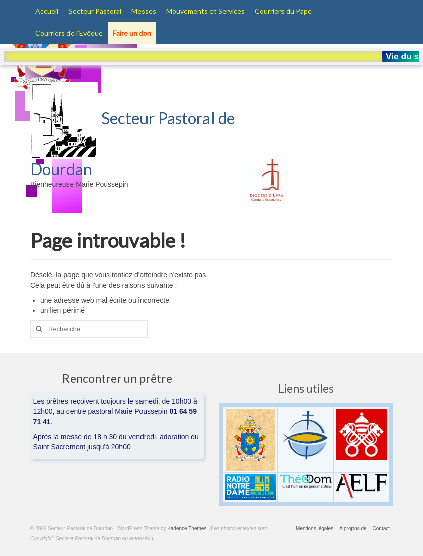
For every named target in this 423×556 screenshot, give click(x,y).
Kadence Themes (186, 528)
